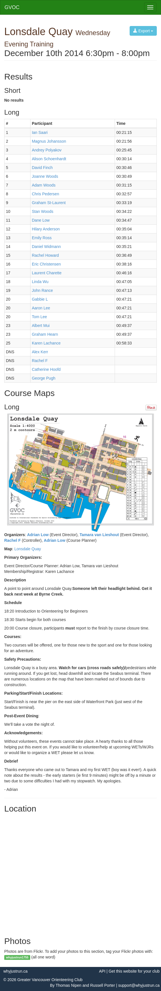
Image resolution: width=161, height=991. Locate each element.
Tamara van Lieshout (99, 534)
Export (143, 31)
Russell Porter (102, 985)
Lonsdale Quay (27, 549)
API (102, 971)
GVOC (12, 7)
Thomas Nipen (68, 985)
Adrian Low (38, 534)
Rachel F (12, 540)
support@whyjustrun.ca (139, 985)
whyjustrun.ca (15, 971)
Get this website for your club (134, 971)
